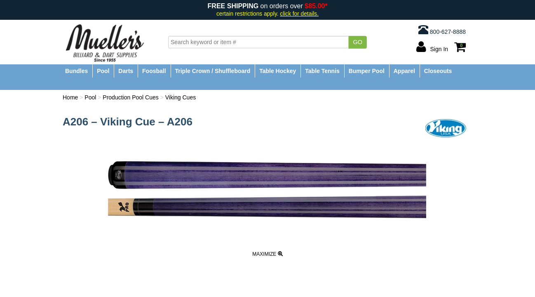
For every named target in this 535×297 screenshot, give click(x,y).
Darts (125, 71)
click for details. (299, 14)
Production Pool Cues (130, 97)
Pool (103, 71)
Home (70, 97)
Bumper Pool (367, 71)
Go (357, 42)
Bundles (76, 71)
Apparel (404, 71)
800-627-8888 (442, 29)
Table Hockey (277, 71)
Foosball (154, 71)
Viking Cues (180, 97)
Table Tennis (322, 71)
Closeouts (438, 71)
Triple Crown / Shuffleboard (213, 71)
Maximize (267, 254)
